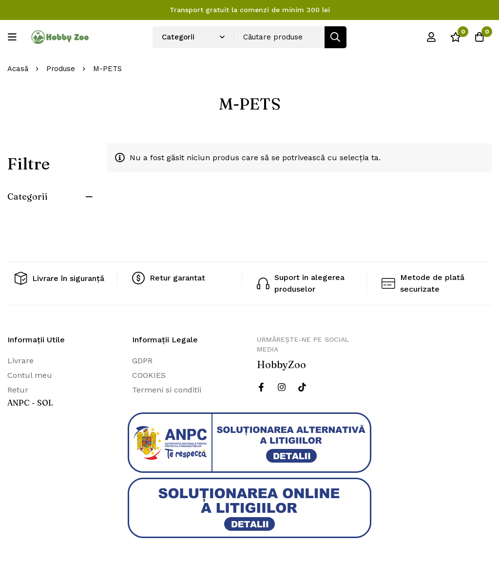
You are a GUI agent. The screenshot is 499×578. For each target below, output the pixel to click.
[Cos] (479, 37)
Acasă (17, 68)
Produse (61, 68)
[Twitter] (302, 387)
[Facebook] (261, 387)
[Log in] (430, 37)
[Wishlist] (454, 37)
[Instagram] (281, 387)
